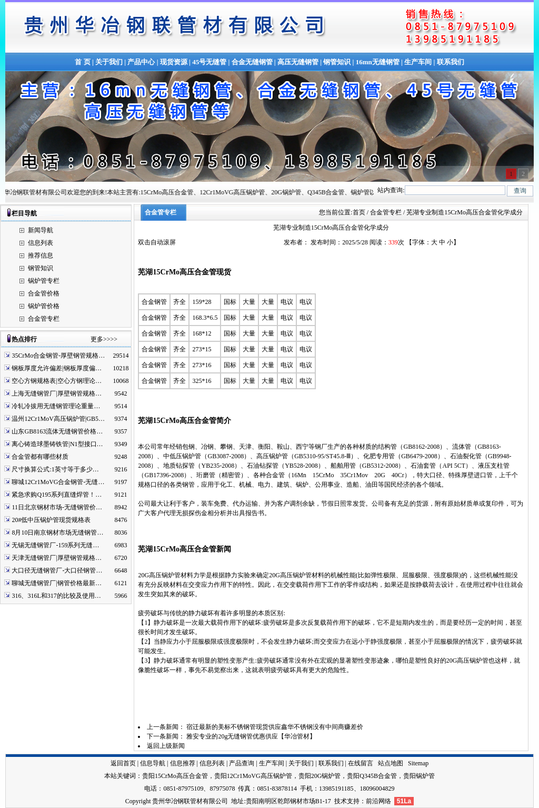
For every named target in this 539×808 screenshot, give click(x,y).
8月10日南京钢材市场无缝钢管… (57, 532)
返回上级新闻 (166, 746)
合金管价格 (43, 293)
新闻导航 (40, 230)
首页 (359, 212)
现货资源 (173, 62)
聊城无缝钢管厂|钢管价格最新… (56, 583)
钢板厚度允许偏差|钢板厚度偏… (56, 368)
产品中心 (141, 62)
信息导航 (152, 763)
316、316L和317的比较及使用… (56, 595)
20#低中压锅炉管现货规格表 (51, 520)
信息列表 (40, 243)
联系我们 (450, 62)
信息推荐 (182, 763)
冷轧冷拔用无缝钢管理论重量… (56, 406)
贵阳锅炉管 (419, 776)
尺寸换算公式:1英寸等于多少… (55, 469)
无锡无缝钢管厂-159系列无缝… (55, 545)
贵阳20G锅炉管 (319, 776)
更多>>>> (104, 339)
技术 (340, 801)
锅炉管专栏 (43, 280)
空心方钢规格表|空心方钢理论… (56, 381)
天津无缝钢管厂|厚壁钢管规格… (56, 557)
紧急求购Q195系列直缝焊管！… (57, 494)
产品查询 (241, 763)
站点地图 (390, 763)
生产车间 (418, 62)
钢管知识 (337, 62)
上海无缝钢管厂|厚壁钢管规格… (56, 393)
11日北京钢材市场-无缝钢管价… (57, 507)
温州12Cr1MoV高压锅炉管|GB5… (58, 418)
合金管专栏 (43, 318)
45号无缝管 (209, 62)
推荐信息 (40, 255)
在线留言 (360, 763)
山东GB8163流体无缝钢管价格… (57, 431)
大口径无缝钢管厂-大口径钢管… (57, 570)
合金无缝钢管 (252, 62)
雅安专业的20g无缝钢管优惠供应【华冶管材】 (251, 736)
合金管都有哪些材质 (40, 456)
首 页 (82, 62)
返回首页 (123, 763)
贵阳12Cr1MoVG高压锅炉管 (253, 776)
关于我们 (109, 62)
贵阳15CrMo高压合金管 (175, 776)
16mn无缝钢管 (378, 62)
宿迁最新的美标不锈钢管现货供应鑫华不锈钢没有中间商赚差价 (274, 727)
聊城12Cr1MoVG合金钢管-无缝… (58, 482)
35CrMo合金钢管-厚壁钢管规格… (58, 355)
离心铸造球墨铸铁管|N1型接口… (57, 444)
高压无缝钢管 (297, 62)
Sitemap (418, 763)
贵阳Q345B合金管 (372, 776)
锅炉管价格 (43, 306)
